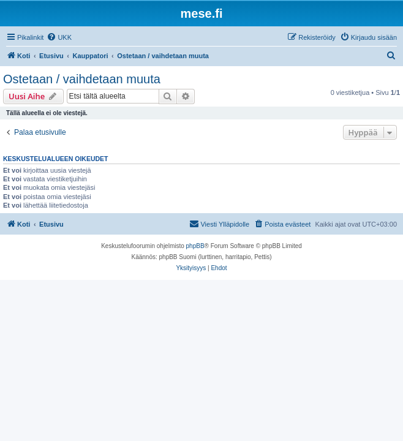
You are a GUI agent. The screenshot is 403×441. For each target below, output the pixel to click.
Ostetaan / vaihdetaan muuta (81, 79)
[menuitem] (59, 37)
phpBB (195, 246)
